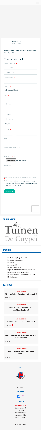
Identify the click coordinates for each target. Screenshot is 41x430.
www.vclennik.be (20, 415)
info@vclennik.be (20, 413)
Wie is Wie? (20, 388)
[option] (21, 232)
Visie (20, 384)
